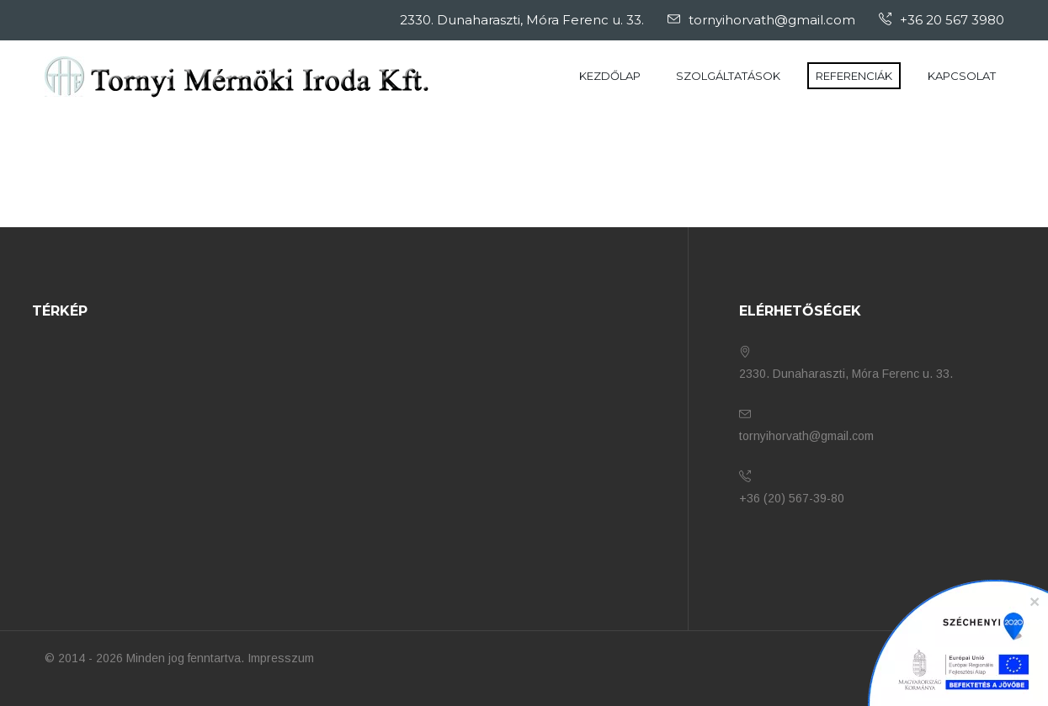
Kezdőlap (610, 75)
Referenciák (854, 75)
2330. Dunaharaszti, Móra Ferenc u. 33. (522, 20)
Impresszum (280, 658)
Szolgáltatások (728, 75)
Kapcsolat (962, 75)
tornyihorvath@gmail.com (761, 20)
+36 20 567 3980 (941, 20)
